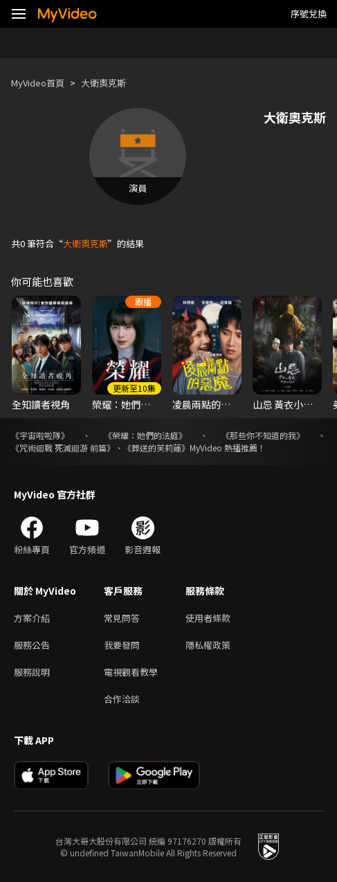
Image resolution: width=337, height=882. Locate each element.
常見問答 (122, 617)
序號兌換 (309, 13)
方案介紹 (32, 617)
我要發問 (122, 644)
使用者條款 (207, 617)
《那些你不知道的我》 (262, 435)
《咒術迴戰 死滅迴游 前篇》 (63, 447)
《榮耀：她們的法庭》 (145, 435)
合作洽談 (122, 698)
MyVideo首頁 (37, 82)
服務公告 (32, 644)
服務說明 (32, 671)
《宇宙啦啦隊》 (40, 435)
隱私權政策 (207, 644)
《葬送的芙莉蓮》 (156, 447)
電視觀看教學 (131, 671)
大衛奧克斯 (103, 82)
